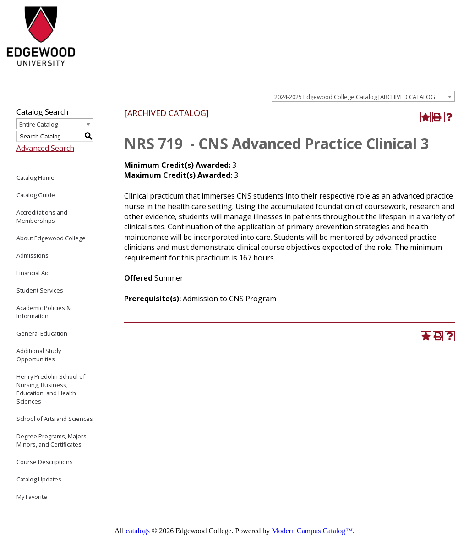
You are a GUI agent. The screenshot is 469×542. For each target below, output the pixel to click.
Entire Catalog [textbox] (38, 124)
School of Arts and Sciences (54, 419)
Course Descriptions (44, 462)
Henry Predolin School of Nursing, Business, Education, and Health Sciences (50, 388)
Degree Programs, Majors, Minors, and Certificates (52, 440)
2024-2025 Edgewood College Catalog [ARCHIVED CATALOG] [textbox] (355, 97)
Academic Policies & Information (43, 312)
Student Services (39, 290)
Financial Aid (33, 273)
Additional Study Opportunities (38, 355)
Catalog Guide (35, 195)
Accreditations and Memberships (41, 216)
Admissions (32, 255)
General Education (41, 333)
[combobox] (363, 96)
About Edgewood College (51, 238)
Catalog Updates (38, 479)
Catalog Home (35, 177)
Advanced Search (45, 148)
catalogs (138, 531)
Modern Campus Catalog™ (312, 531)
